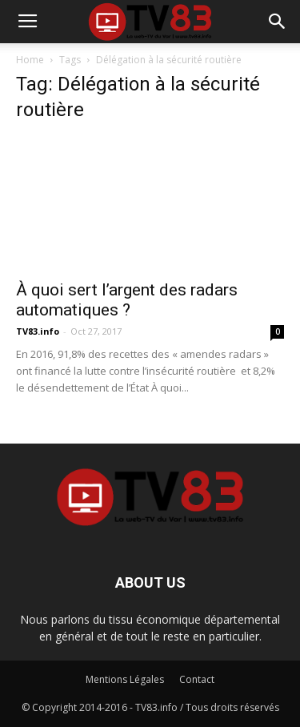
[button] (277, 21)
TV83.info (37, 331)
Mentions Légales (125, 679)
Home (30, 59)
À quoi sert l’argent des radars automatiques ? (127, 299)
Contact (196, 679)
